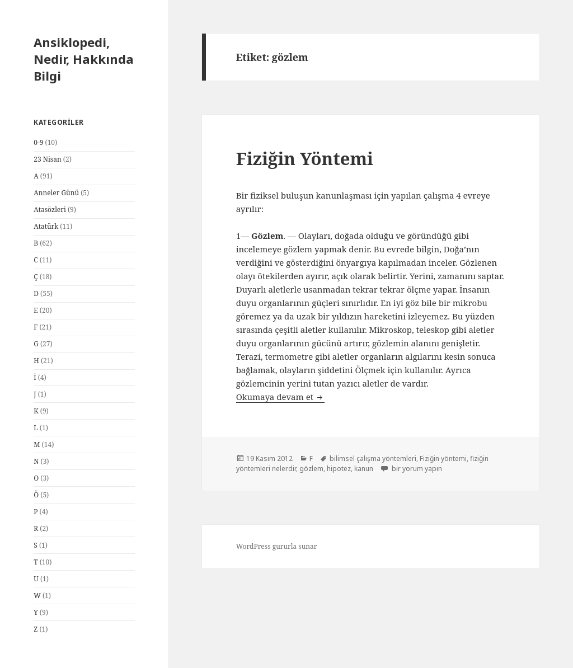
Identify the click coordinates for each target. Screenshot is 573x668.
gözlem (311, 468)
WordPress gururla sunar (276, 546)
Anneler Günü (56, 192)
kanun (363, 468)
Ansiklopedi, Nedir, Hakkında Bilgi (84, 59)
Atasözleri (50, 209)
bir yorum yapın (416, 468)
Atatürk (46, 226)
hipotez (339, 468)
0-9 (38, 142)
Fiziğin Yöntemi (304, 158)
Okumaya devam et (280, 396)
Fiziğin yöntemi (443, 458)
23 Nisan (47, 159)
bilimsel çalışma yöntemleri (373, 458)
